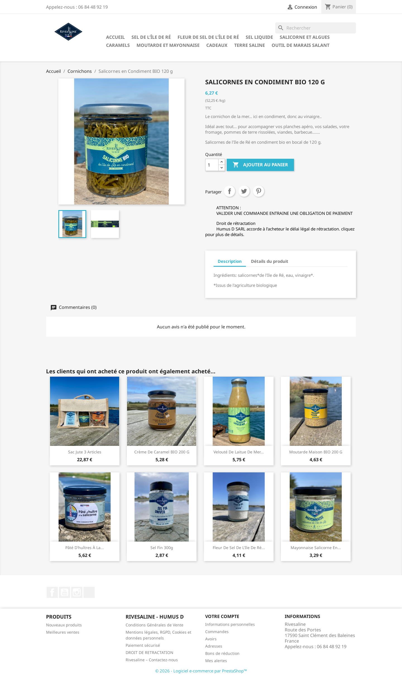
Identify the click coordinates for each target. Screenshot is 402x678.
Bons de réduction (222, 653)
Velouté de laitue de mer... (239, 452)
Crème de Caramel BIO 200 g (161, 452)
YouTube (64, 592)
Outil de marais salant (300, 45)
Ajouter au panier (260, 165)
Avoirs (211, 638)
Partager (229, 191)
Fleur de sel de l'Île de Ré (208, 37)
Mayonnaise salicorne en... (316, 547)
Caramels (118, 45)
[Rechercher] (315, 27)
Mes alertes (216, 660)
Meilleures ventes (62, 632)
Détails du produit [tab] (269, 261)
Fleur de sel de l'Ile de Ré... (239, 547)
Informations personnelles (230, 624)
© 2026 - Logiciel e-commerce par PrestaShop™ (201, 671)
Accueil (115, 37)
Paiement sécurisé (143, 645)
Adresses (213, 646)
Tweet (244, 191)
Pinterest (258, 191)
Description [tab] (230, 261)
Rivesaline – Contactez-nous (152, 659)
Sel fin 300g (161, 547)
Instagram (76, 592)
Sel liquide (259, 37)
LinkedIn (89, 592)
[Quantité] (212, 165)
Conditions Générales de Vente (154, 624)
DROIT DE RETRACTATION (149, 652)
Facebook (52, 592)
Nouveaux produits (64, 624)
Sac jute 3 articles (84, 452)
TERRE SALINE (249, 45)
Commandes (217, 631)
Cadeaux (217, 45)
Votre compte (222, 616)
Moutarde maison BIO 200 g (315, 452)
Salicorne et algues (305, 37)
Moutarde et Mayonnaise (168, 45)
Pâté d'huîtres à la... (84, 547)
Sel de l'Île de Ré (151, 37)
